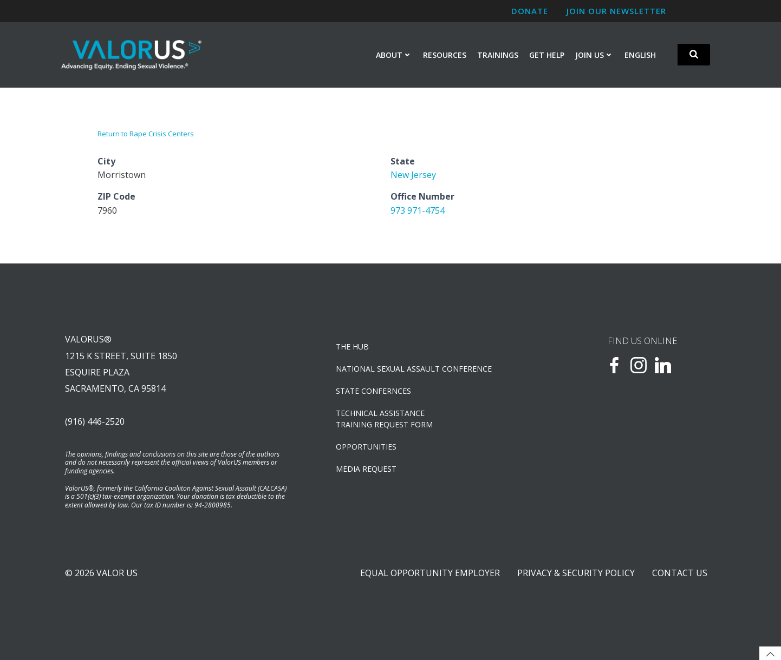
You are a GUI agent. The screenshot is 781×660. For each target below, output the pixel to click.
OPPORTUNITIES (366, 446)
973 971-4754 (417, 210)
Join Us (594, 55)
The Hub (352, 346)
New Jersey (413, 175)
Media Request (366, 469)
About (394, 55)
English (640, 55)
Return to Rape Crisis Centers (145, 133)
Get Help (546, 55)
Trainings (497, 55)
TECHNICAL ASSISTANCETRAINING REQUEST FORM (384, 419)
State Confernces (373, 391)
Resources (444, 55)
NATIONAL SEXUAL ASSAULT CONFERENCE (414, 369)
